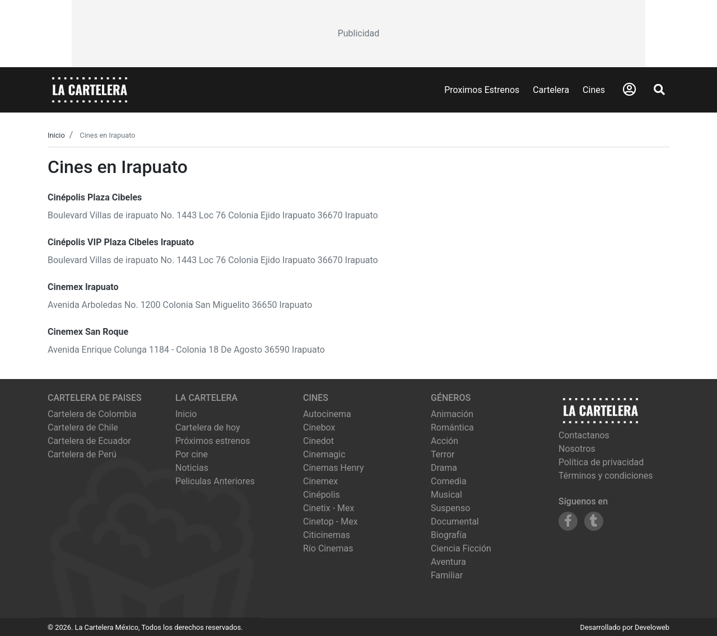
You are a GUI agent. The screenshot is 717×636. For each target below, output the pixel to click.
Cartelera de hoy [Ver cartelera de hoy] (207, 427)
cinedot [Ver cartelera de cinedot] (318, 441)
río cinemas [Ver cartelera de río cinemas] (328, 548)
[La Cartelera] (90, 89)
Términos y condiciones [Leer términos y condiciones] (605, 475)
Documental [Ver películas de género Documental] (455, 521)
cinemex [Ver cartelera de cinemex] (320, 481)
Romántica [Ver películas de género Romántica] (452, 427)
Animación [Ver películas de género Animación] (452, 414)
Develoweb (652, 627)
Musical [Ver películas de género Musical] (446, 494)
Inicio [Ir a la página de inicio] (186, 414)
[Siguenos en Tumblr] (593, 521)
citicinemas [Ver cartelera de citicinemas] (326, 535)
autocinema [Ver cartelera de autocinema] (327, 414)
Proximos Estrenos (481, 90)
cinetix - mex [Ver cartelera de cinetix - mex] (328, 508)
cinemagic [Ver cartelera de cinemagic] (324, 454)
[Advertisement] (358, 33)
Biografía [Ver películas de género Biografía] (449, 535)
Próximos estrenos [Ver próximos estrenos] (212, 441)
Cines (594, 90)
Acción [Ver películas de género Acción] (444, 441)
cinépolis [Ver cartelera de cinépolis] (321, 494)
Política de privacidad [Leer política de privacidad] (601, 462)
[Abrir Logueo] (629, 89)
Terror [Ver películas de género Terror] (443, 454)
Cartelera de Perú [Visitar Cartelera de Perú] (82, 454)
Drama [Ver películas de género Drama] (444, 467)
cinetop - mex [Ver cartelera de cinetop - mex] (330, 521)
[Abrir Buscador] (659, 89)
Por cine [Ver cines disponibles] (191, 454)
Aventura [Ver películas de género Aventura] (448, 561)
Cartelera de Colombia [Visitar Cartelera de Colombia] (92, 414)
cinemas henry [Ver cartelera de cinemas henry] (333, 467)
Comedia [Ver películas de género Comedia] (449, 481)
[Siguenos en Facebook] (568, 521)
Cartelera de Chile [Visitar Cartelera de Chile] (83, 427)
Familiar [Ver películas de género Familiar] (447, 575)
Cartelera (551, 90)
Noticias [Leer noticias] (191, 467)
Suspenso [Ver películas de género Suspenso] (450, 508)
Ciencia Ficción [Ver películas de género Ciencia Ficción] (461, 548)
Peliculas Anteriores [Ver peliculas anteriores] (215, 481)
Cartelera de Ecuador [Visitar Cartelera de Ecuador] (89, 441)
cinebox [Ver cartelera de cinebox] (319, 427)
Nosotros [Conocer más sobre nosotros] (576, 448)
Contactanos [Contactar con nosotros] (583, 435)
